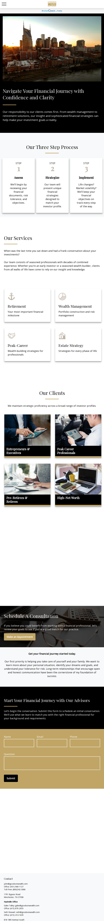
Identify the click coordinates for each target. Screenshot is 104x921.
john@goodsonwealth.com (16, 883)
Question (9, 754)
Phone (73, 736)
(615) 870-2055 (16, 908)
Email (40, 736)
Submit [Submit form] (11, 778)
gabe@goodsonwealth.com (27, 905)
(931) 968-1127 (16, 886)
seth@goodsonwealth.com (28, 912)
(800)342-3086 (19, 889)
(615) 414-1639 (16, 915)
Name (7, 736)
